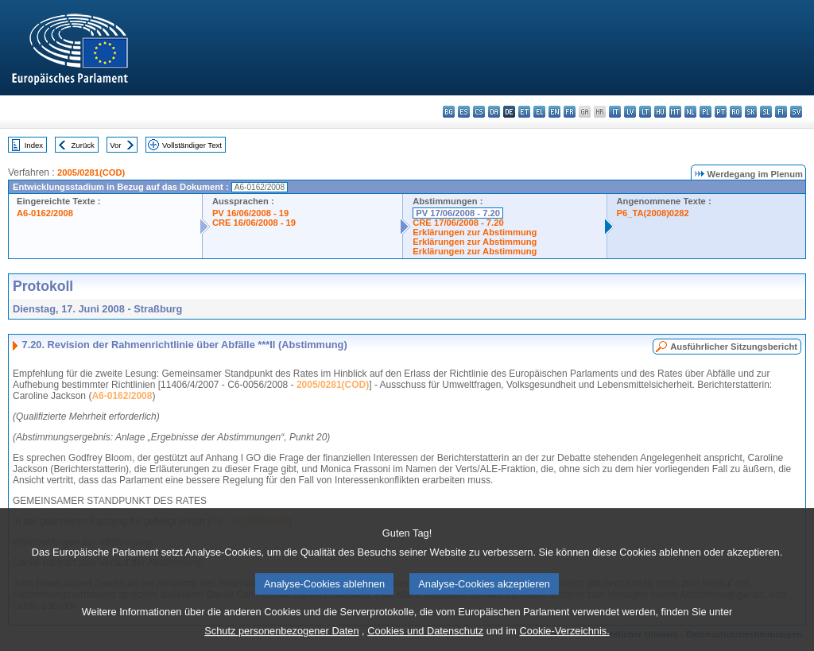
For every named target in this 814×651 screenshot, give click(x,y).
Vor (115, 145)
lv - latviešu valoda (630, 112)
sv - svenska (796, 112)
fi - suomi (781, 112)
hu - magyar (660, 112)
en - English (554, 112)
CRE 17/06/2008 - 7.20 (458, 222)
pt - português (721, 112)
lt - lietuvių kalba (645, 112)
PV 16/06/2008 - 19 (250, 213)
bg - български (449, 112)
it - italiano (615, 112)
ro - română (736, 112)
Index (34, 145)
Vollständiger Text (192, 145)
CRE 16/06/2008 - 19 (254, 222)
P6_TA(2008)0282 (653, 213)
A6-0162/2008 (45, 213)
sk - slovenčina (751, 112)
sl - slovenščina (766, 112)
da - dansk (494, 112)
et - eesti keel (524, 112)
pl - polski (705, 112)
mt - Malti (675, 112)
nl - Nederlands (690, 112)
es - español (464, 112)
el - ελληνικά (539, 112)
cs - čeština (479, 112)
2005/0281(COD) (91, 172)
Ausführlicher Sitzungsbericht (733, 346)
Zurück (83, 145)
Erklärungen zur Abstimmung (475, 232)
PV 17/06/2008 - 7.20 (458, 213)
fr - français (570, 112)
